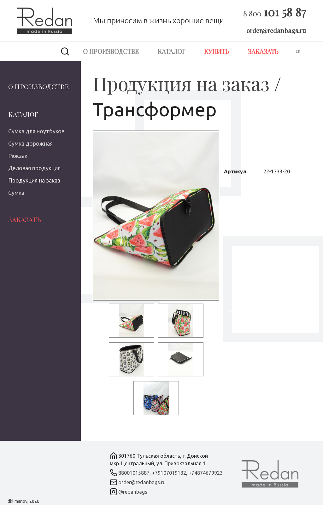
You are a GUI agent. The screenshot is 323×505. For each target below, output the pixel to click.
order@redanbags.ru (276, 30)
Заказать (263, 51)
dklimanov (17, 501)
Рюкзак (17, 156)
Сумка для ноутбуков (36, 131)
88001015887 (134, 473)
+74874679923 (206, 473)
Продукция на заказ (34, 180)
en (298, 51)
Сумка (16, 192)
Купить (216, 51)
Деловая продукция (34, 168)
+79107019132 (169, 473)
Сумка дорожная (30, 143)
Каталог (171, 51)
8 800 (274, 13)
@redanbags (132, 492)
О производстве (111, 51)
